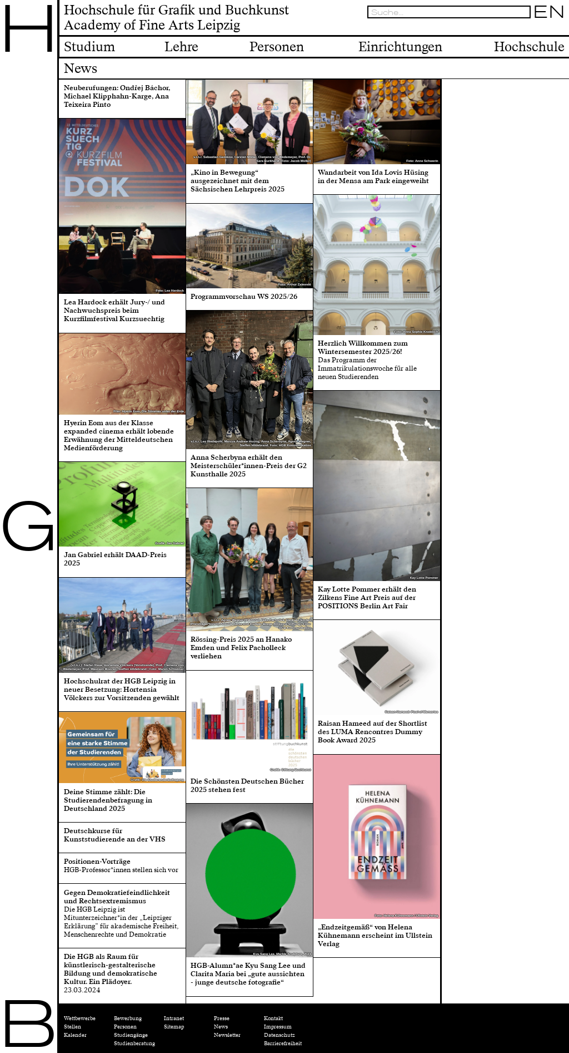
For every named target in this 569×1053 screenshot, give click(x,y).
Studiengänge (131, 1035)
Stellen (72, 1027)
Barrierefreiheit (283, 1043)
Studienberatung (134, 1043)
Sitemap (174, 1027)
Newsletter (227, 1035)
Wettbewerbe (80, 1018)
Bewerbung (128, 1018)
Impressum (278, 1027)
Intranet (174, 1018)
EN (549, 12)
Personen (125, 1027)
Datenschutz (279, 1035)
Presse (221, 1018)
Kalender (75, 1035)
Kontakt (273, 1018)
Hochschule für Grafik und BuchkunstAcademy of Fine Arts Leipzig (176, 18)
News (221, 1027)
